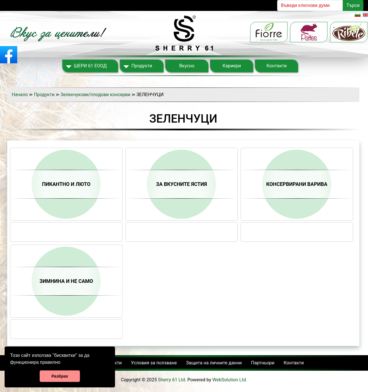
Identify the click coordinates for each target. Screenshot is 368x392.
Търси (353, 5)
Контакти (277, 65)
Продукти (141, 65)
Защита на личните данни (214, 363)
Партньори (262, 363)
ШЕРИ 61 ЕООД (90, 65)
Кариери (232, 65)
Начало (20, 94)
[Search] (310, 5)
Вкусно (187, 65)
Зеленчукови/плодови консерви (96, 94)
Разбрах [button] (59, 376)
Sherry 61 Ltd (171, 380)
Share (66, 227)
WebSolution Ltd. (229, 380)
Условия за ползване (154, 363)
